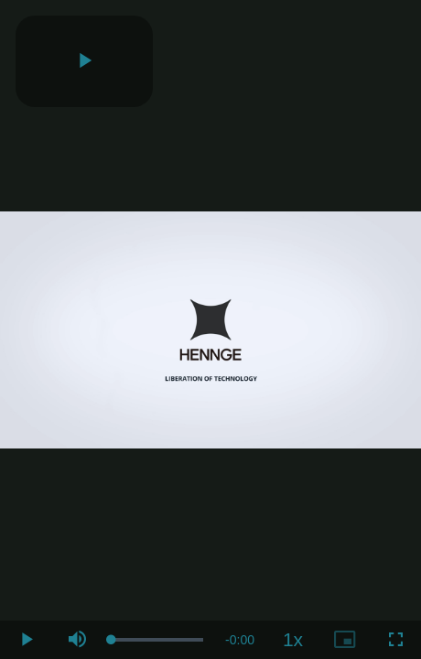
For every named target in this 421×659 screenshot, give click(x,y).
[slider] (157, 640)
